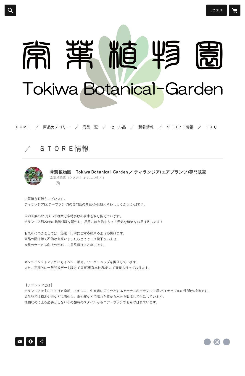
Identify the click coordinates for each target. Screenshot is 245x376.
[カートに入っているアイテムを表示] (234, 10)
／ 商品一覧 (86, 127)
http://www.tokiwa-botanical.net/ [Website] (64, 183)
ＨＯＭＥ (23, 127)
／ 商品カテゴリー (52, 127)
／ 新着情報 (142, 127)
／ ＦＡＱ (207, 127)
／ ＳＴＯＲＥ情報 (175, 127)
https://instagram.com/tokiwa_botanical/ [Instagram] (58, 183)
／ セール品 (114, 127)
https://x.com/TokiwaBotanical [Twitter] (52, 183)
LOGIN (216, 10)
